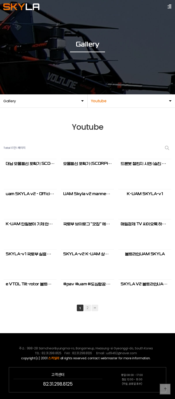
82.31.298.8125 (57, 384)
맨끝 (95, 308)
